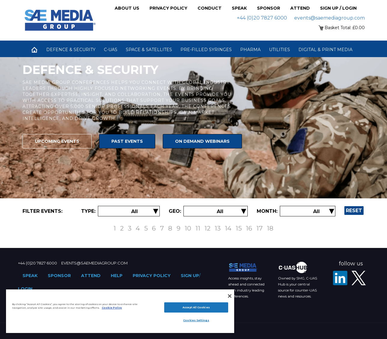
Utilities (279, 49)
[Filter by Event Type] (134, 211)
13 (218, 228)
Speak (239, 8)
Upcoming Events (57, 141)
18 (270, 228)
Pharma (250, 49)
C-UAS (110, 49)
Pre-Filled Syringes (206, 49)
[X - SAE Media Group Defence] (359, 278)
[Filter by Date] (316, 211)
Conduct (210, 8)
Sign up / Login (338, 8)
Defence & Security (70, 49)
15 (239, 228)
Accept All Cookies (196, 307)
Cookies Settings (196, 320)
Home (34, 50)
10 (188, 228)
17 (259, 228)
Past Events (127, 141)
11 (197, 228)
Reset (354, 210)
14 (228, 228)
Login (25, 289)
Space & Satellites (149, 49)
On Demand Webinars (202, 141)
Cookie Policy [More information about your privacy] (112, 307)
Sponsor (268, 8)
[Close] (229, 296)
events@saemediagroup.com (329, 18)
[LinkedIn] (340, 278)
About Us (127, 8)
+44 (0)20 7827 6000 (262, 18)
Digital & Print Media (325, 49)
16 (249, 228)
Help (116, 275)
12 (207, 228)
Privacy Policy (168, 8)
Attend (300, 8)
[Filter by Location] (220, 211)
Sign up (190, 275)
